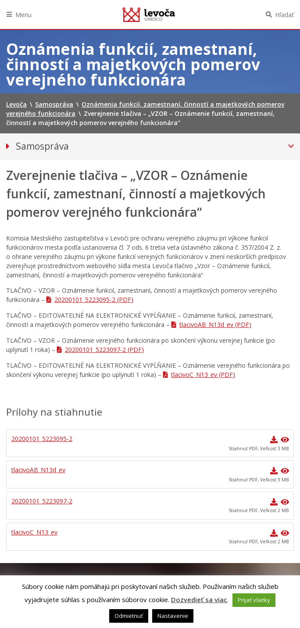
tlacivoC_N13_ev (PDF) (203, 374)
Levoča (148, 14)
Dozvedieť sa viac (199, 599)
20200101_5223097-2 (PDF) (104, 349)
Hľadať (284, 15)
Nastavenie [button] (172, 616)
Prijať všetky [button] (254, 600)
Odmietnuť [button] (128, 616)
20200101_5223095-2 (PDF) (93, 299)
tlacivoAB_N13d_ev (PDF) (215, 324)
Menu (23, 15)
